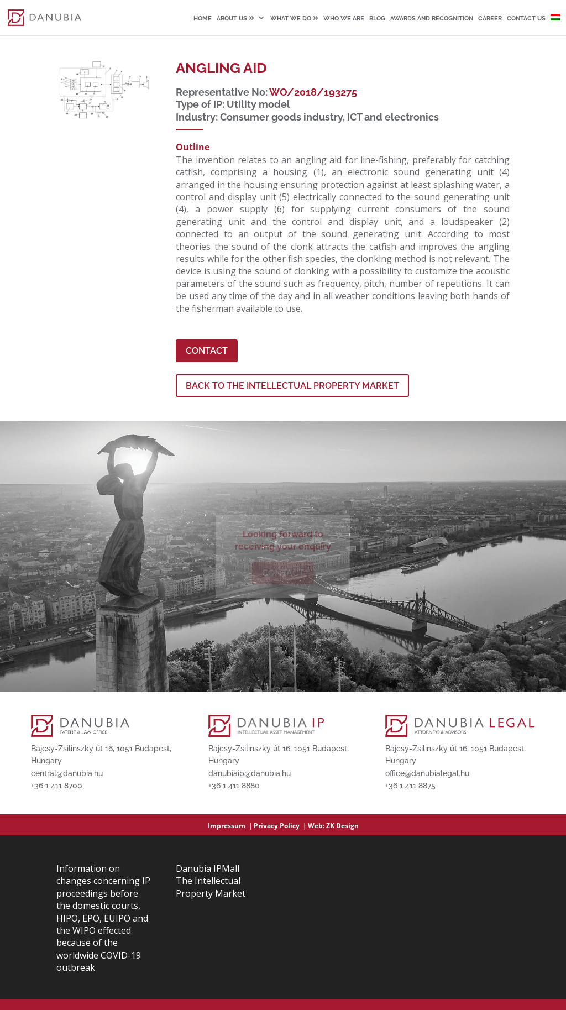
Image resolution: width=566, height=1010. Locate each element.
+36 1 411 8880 (234, 785)
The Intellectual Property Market (210, 887)
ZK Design (342, 825)
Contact (207, 351)
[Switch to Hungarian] (555, 24)
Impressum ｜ (231, 825)
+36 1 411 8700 (56, 785)
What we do (294, 18)
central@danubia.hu (67, 773)
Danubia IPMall (207, 868)
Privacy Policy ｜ (281, 825)
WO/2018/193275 (313, 92)
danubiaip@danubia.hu (249, 773)
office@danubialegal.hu (427, 773)
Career (490, 18)
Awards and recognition (431, 18)
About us (235, 18)
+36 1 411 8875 (410, 785)
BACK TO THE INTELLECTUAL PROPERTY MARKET (292, 385)
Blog (377, 18)
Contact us (526, 18)
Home (202, 18)
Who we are (343, 18)
